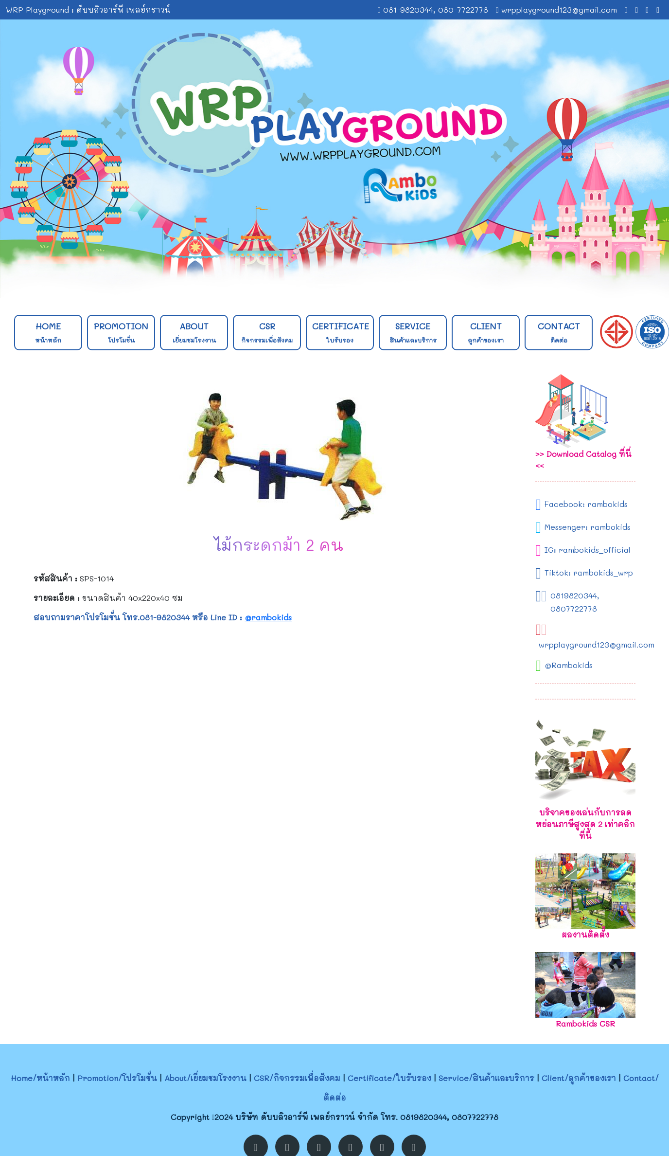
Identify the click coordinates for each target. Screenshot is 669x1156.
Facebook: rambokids (586, 504)
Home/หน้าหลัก (40, 1078)
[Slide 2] (343, 284)
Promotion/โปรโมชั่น (117, 1078)
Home (48, 332)
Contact (559, 332)
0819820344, (574, 595)
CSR (267, 332)
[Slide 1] (325, 284)
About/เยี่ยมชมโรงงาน (205, 1078)
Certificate (340, 332)
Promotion (121, 332)
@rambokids (268, 617)
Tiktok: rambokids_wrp (589, 572)
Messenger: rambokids (588, 527)
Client (486, 332)
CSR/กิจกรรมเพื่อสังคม (297, 1078)
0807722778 (573, 608)
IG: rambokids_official (588, 549)
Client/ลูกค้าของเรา (579, 1078)
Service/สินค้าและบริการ (486, 1078)
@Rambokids (569, 665)
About (194, 332)
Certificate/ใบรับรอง (389, 1078)
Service (413, 332)
